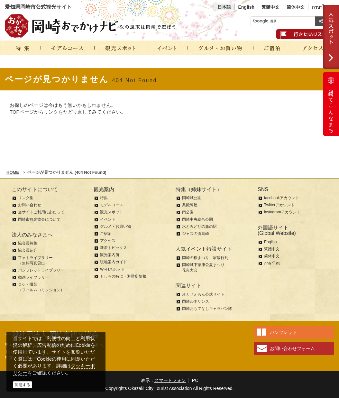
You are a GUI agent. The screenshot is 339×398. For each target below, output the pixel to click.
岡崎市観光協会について (39, 219)
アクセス (107, 240)
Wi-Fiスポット (112, 269)
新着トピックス (113, 247)
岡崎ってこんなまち (331, 104)
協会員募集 (27, 243)
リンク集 (25, 198)
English (246, 7)
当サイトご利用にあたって (41, 212)
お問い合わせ (29, 205)
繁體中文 (270, 7)
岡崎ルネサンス (195, 301)
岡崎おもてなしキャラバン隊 (207, 308)
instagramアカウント (282, 212)
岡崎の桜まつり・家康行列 (205, 257)
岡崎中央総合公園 (197, 219)
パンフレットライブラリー (41, 270)
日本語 (224, 7)
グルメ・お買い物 (115, 226)
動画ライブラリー (33, 277)
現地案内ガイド (113, 262)
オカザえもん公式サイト (203, 294)
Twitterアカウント (279, 205)
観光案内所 (109, 255)
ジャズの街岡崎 (195, 233)
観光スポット (111, 212)
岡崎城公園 (191, 198)
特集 (104, 198)
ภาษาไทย (321, 7)
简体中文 (296, 7)
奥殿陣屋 (189, 205)
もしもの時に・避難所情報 (123, 276)
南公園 (188, 212)
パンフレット (283, 332)
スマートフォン (170, 380)
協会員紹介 (27, 250)
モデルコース (111, 205)
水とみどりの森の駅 (199, 226)
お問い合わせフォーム (292, 348)
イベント (107, 219)
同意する (22, 385)
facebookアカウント (281, 198)
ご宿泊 (106, 233)
